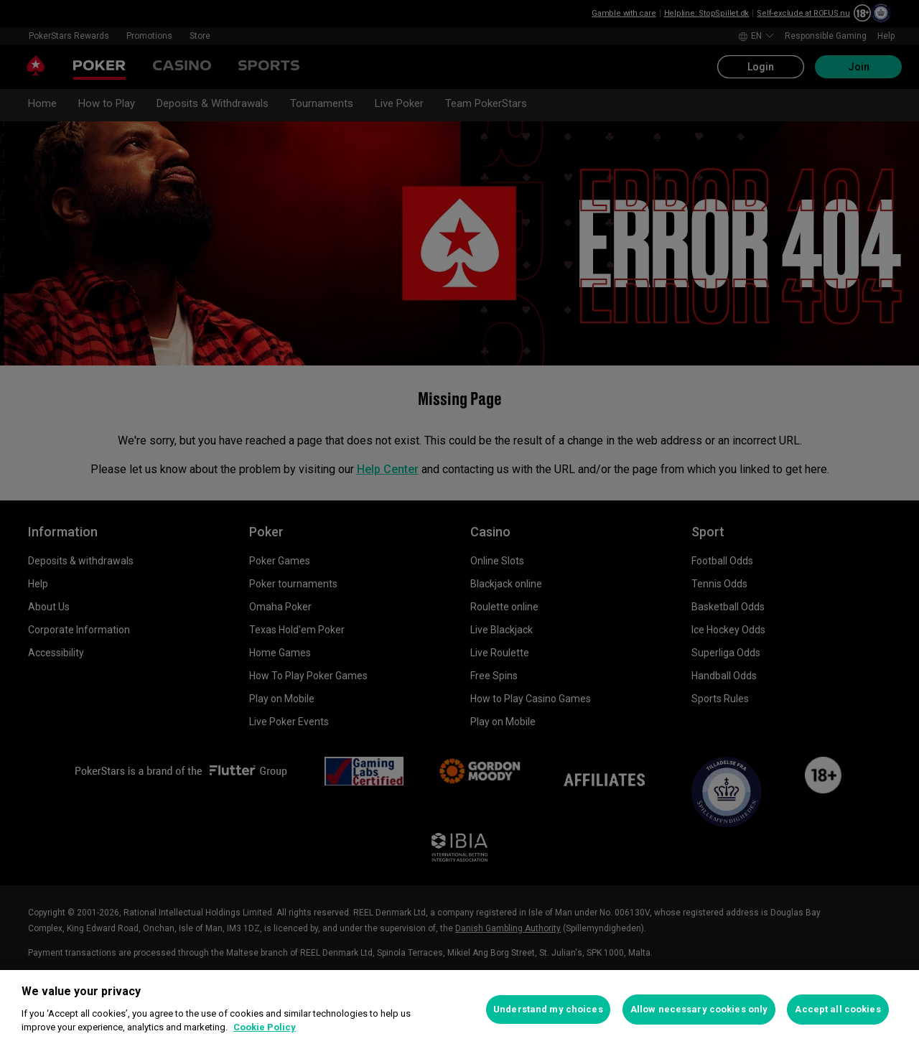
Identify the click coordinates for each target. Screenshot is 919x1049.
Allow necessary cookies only (699, 1009)
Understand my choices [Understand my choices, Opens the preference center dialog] (548, 1009)
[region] (459, 1009)
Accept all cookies (837, 1009)
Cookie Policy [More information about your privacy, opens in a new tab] (264, 1027)
